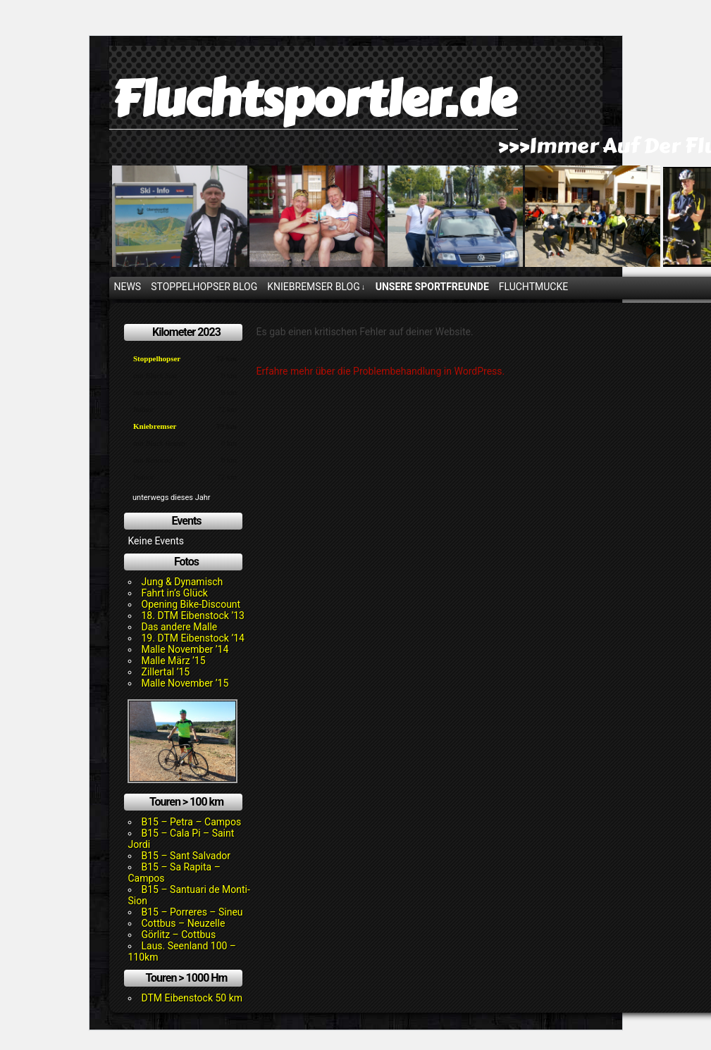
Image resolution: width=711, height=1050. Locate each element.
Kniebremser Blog (316, 287)
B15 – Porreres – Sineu (192, 912)
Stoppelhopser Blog (204, 286)
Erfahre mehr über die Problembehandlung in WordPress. (380, 371)
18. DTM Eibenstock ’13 (193, 615)
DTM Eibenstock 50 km (192, 998)
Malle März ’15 (174, 660)
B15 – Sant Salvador (186, 855)
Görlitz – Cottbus (179, 934)
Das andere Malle (180, 626)
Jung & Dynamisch (182, 581)
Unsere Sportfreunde (432, 286)
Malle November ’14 (185, 649)
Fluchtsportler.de (313, 99)
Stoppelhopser (156, 358)
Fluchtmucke (533, 286)
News (128, 286)
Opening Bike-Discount (191, 604)
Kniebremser (155, 426)
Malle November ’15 (185, 683)
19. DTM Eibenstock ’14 (193, 638)
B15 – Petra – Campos (192, 821)
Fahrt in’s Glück (175, 593)
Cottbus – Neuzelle (183, 923)
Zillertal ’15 (166, 671)
